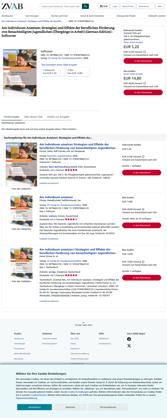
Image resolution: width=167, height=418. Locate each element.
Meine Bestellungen (22, 353)
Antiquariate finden (126, 15)
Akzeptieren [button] (34, 407)
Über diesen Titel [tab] (33, 116)
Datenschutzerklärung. (27, 398)
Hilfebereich (104, 338)
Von (53, 71)
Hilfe (160, 6)
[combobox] (61, 6)
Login (114, 6)
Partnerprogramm (49, 343)
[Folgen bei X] (129, 346)
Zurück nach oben (83, 325)
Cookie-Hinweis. (39, 395)
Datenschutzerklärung (80, 353)
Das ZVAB (75, 338)
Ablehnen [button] (70, 407)
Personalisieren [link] (108, 407)
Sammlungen (32, 15)
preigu (52, 271)
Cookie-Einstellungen (78, 391)
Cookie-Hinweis (77, 364)
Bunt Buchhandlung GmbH (63, 166)
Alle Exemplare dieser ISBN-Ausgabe (59, 64)
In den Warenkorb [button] (143, 61)
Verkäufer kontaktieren (49, 183)
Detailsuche (7, 15)
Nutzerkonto (128, 6)
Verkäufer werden (156, 15)
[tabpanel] (60, 126)
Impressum (75, 348)
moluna (53, 216)
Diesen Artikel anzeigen (133, 42)
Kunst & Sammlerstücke (92, 15)
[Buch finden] (85, 6)
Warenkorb (18, 359)
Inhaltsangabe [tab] (11, 116)
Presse (73, 343)
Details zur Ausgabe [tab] (58, 116)
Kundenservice (105, 343)
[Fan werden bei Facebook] (129, 339)
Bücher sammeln (59, 15)
